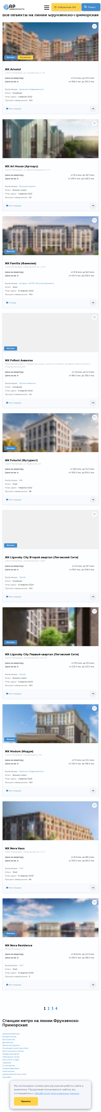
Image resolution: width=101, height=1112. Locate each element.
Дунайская (7, 1042)
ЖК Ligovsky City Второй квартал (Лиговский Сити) (41, 557)
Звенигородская (10, 1045)
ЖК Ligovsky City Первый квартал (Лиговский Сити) (42, 654)
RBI (20, 480)
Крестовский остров (12, 1051)
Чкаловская (8, 1071)
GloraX (22, 577)
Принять (26, 1101)
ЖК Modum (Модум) (19, 751)
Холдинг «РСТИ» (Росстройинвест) (36, 283)
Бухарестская (9, 1036)
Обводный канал (11, 1057)
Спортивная (8, 1065)
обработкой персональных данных (56, 1093)
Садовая (6, 1062)
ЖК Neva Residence (18, 945)
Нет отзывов (13, 108)
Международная (10, 1054)
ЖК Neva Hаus (15, 848)
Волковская (8, 1039)
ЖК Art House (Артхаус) (21, 166)
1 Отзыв (11, 302)
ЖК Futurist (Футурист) (21, 460)
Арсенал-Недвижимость (31, 89)
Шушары (6, 1077)
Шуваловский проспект (14, 1074)
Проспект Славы (10, 1059)
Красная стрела (27, 186)
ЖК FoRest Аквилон (19, 360)
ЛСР (21, 868)
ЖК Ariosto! (13, 69)
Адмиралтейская (10, 1033)
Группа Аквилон (27, 383)
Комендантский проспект (15, 1048)
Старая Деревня (10, 1068)
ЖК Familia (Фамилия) (20, 263)
